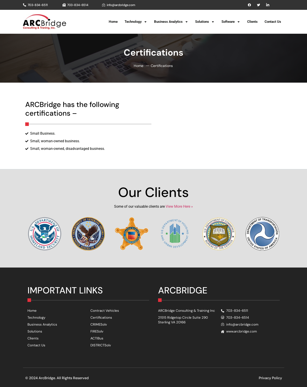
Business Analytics (171, 22)
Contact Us (273, 22)
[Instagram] (268, 5)
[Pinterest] (258, 5)
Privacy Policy (270, 378)
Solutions (205, 22)
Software (230, 22)
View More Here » (179, 206)
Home (113, 22)
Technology (136, 22)
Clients (252, 22)
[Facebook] (249, 5)
